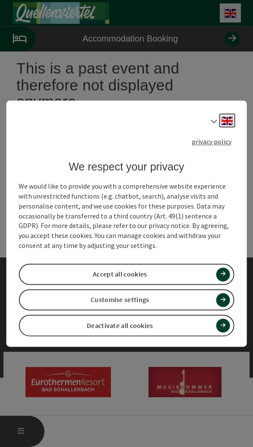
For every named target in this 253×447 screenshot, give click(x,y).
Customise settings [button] (120, 300)
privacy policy (211, 141)
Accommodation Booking (120, 38)
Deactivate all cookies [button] (120, 325)
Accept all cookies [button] (120, 274)
